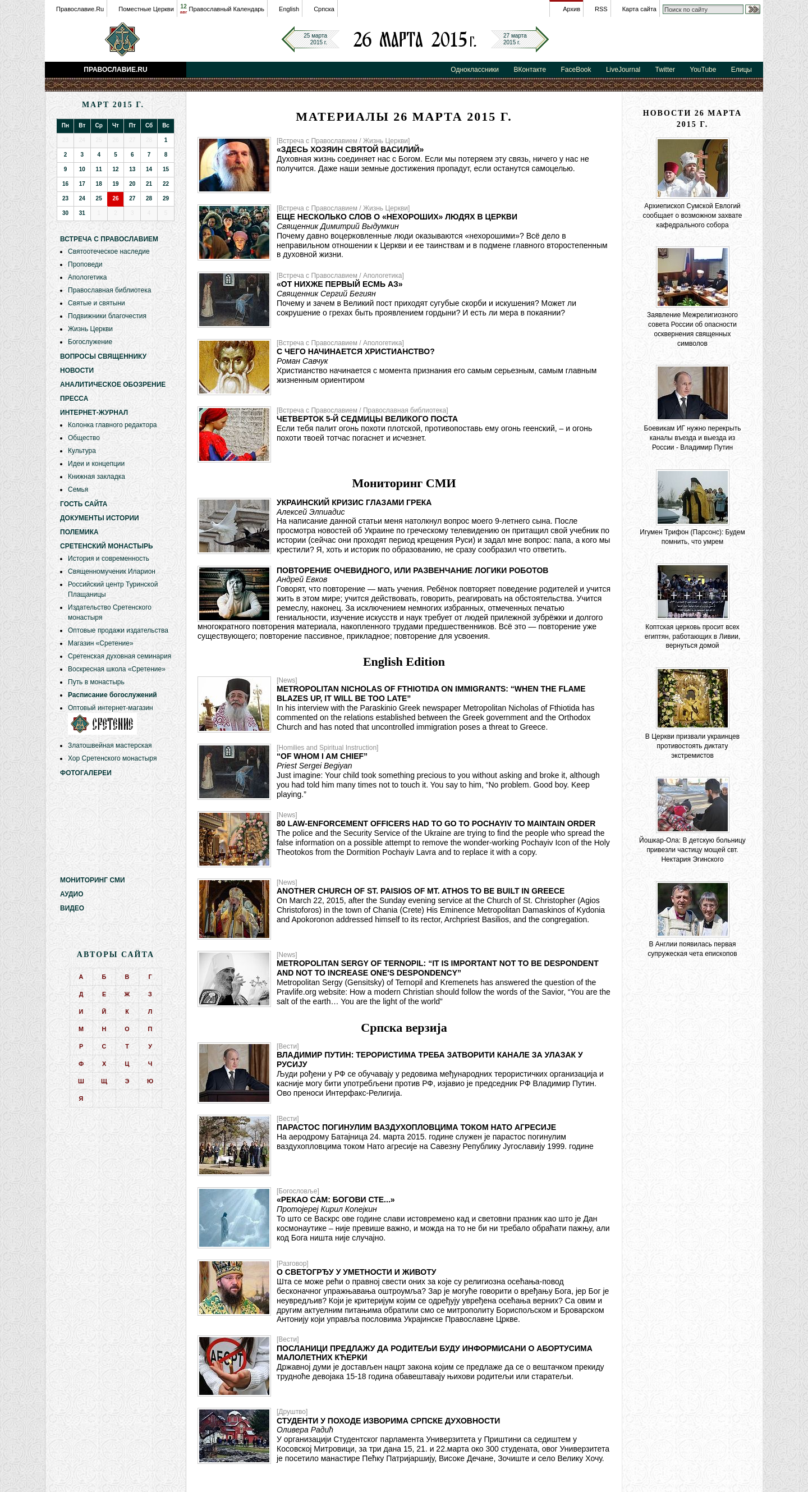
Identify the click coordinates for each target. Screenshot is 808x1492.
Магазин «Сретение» (101, 643)
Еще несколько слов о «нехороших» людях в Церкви (397, 216)
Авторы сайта (115, 954)
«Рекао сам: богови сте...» (336, 1199)
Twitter (665, 70)
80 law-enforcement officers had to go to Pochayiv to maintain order (436, 823)
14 (149, 169)
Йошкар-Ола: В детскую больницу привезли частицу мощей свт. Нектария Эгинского (692, 849)
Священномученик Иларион (111, 571)
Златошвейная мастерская (110, 745)
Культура (82, 451)
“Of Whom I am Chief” (322, 756)
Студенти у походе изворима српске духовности (388, 1420)
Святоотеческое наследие (109, 251)
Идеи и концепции (96, 464)
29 (166, 198)
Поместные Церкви (146, 9)
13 (132, 169)
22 (166, 184)
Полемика (79, 532)
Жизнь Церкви (90, 329)
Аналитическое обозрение (113, 384)
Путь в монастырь (96, 682)
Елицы (741, 70)
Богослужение (90, 342)
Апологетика (87, 277)
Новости (77, 370)
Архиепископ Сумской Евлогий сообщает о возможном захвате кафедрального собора (692, 215)
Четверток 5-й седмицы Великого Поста (367, 418)
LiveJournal (623, 70)
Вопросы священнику (103, 356)
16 (65, 184)
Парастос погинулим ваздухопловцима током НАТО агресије (416, 1127)
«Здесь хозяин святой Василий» (350, 149)
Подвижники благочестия (107, 316)
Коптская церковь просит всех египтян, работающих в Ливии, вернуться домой (693, 636)
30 (65, 213)
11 (99, 169)
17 (82, 184)
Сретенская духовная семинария (119, 656)
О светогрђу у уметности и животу (356, 1271)
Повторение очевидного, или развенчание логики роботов (412, 570)
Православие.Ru (80, 9)
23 (65, 198)
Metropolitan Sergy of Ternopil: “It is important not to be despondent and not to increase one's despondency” (438, 968)
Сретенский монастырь (106, 546)
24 (82, 198)
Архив (571, 9)
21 (149, 184)
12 (183, 9)
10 (82, 169)
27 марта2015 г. (515, 39)
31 (82, 213)
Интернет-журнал (94, 413)
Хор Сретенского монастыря (112, 758)
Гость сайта (84, 504)
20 (132, 184)
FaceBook (576, 70)
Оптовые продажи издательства (118, 630)
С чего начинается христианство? (356, 351)
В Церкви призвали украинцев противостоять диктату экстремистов (692, 746)
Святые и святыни (96, 303)
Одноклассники (475, 70)
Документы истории (99, 518)
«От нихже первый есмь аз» (340, 284)
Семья (78, 489)
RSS (601, 9)
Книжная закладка (96, 476)
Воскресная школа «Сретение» (117, 669)
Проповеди (85, 264)
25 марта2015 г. (315, 39)
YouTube (703, 70)
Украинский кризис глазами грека (354, 502)
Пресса (74, 398)
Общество (84, 438)
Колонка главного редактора (112, 425)
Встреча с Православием (109, 239)
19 (115, 184)
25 (99, 198)
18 (99, 184)
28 (149, 198)
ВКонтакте (529, 70)
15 (166, 169)
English (289, 9)
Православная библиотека (109, 290)
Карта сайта (639, 9)
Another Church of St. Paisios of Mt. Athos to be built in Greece (420, 890)
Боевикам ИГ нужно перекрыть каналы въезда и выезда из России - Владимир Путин (692, 437)
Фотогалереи (86, 773)
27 (132, 198)
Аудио (72, 894)
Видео (72, 908)
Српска (324, 9)
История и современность (108, 558)
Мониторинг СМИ (92, 880)
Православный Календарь (227, 9)
